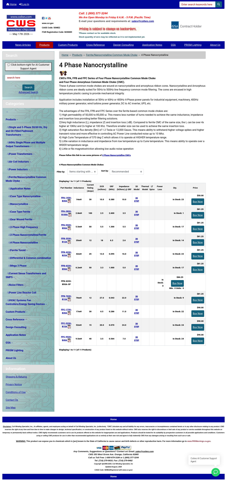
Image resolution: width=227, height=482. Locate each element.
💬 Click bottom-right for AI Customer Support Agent (28, 66)
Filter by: (61, 172)
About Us (215, 44)
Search (28, 87)
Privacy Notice (14, 384)
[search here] (28, 78)
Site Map (11, 407)
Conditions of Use (16, 392)
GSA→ (9, 342)
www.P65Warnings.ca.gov (198, 441)
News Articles (23, 44)
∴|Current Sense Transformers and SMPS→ (26, 275)
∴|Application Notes (18, 188)
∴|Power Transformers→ (20, 153)
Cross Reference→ (16, 319)
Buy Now (198, 201)
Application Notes (152, 44)
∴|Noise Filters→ (16, 284)
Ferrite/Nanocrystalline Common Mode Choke (111, 55)
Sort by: (104, 171)
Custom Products (68, 44)
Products (44, 44)
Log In (24, 4)
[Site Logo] (21, 23)
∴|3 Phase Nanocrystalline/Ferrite (26, 234)
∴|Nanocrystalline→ (18, 204)
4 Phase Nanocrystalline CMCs (116, 155)
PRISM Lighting (192, 44)
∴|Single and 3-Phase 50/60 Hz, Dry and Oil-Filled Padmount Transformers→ (26, 131)
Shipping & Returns (16, 376)
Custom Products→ (17, 311)
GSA (173, 44)
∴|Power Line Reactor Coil (21, 292)
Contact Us (12, 399)
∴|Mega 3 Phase (16, 265)
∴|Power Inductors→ (18, 169)
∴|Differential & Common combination (28, 258)
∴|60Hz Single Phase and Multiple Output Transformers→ (25, 144)
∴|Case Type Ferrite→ (19, 211)
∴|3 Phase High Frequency (22, 227)
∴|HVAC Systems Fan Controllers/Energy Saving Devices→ (26, 302)
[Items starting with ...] (82, 172)
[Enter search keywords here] (197, 4)
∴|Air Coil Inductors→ (18, 161)
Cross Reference (95, 44)
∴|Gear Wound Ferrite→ (20, 219)
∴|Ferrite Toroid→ (17, 250)
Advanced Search (28, 92)
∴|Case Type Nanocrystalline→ (24, 196)
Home (11, 4)
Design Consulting (123, 44)
